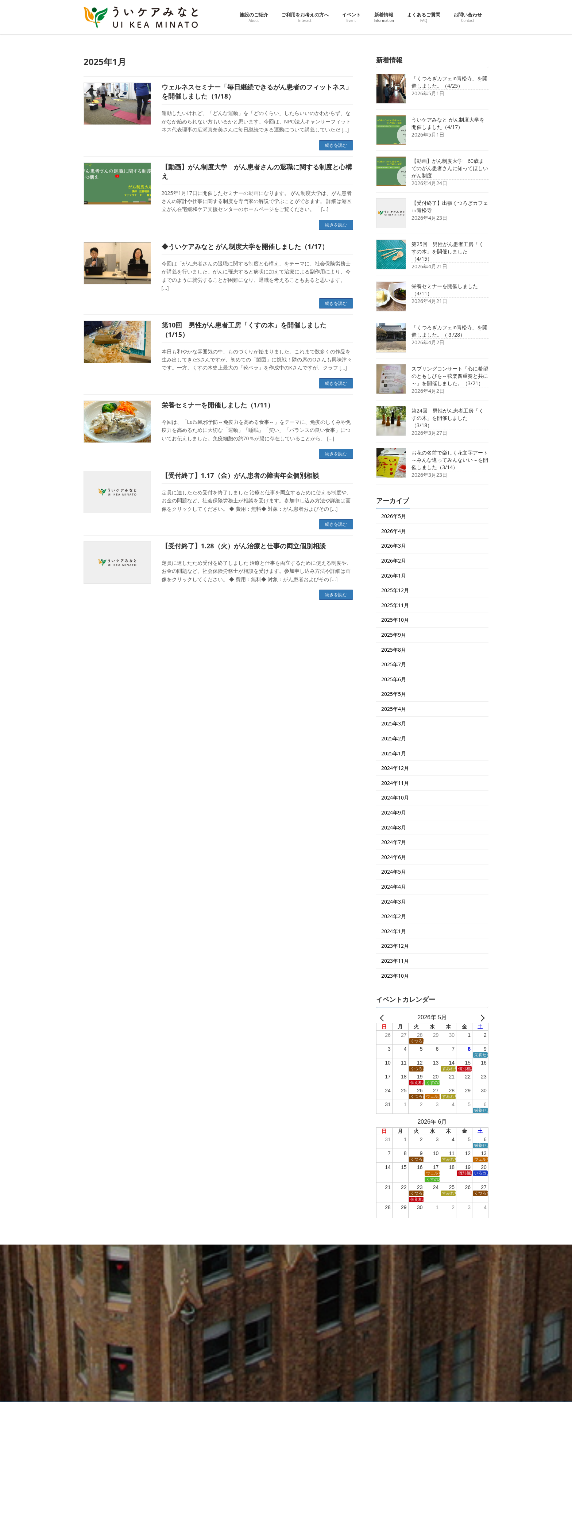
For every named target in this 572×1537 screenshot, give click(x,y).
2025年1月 (393, 753)
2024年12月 (395, 767)
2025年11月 (395, 604)
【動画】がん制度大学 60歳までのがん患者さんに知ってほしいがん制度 (449, 168)
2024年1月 (393, 930)
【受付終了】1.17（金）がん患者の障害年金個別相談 (240, 475)
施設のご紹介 (240, 1439)
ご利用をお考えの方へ (248, 1452)
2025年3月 (393, 723)
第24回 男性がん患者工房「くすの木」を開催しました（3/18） (447, 418)
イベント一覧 (244, 1491)
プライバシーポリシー (153, 1408)
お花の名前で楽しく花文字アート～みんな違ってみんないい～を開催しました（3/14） (449, 460)
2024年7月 (393, 842)
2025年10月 (395, 619)
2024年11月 (395, 782)
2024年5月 (393, 871)
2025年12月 (395, 590)
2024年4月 (393, 886)
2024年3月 (393, 901)
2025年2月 (393, 738)
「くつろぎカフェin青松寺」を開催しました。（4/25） (449, 82)
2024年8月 (393, 827)
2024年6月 (393, 856)
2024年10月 (395, 797)
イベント (235, 1465)
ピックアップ (244, 1478)
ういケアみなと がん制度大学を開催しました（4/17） (447, 123)
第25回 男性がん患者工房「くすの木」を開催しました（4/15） (447, 251)
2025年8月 (393, 649)
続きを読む (336, 145)
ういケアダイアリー (250, 1504)
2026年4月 (393, 530)
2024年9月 (393, 812)
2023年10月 (395, 975)
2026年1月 (393, 575)
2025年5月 (393, 693)
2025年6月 (393, 678)
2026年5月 (393, 516)
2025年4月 (393, 708)
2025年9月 (393, 634)
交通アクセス (103, 1408)
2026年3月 (393, 545)
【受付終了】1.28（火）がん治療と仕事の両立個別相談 (244, 545)
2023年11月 (395, 960)
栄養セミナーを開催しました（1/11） (218, 404)
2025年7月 (393, 664)
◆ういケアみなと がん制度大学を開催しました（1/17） (245, 246)
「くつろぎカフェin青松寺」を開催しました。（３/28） (449, 331)
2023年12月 (395, 945)
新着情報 (235, 1517)
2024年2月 (393, 916)
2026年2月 (393, 560)
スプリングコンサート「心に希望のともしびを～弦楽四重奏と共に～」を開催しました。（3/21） (449, 376)
